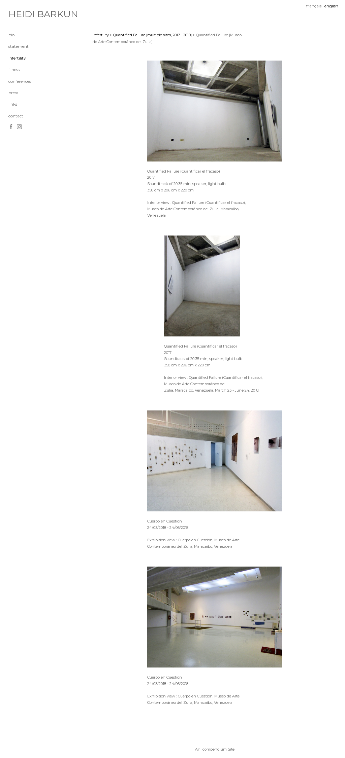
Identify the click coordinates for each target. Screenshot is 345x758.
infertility (17, 58)
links (12, 104)
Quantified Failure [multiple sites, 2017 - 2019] (152, 35)
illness (14, 69)
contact (15, 115)
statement (18, 46)
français (313, 5)
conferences (19, 81)
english (331, 5)
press (13, 92)
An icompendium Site (214, 749)
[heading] (25, 14)
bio (11, 34)
